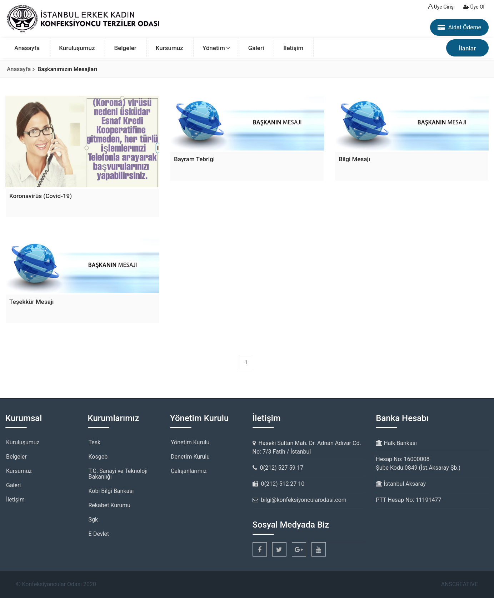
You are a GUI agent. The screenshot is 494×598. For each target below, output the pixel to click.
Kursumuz (169, 47)
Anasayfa (27, 47)
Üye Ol (473, 7)
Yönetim (214, 47)
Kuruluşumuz (77, 47)
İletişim (293, 47)
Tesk (95, 442)
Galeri (256, 47)
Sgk (93, 519)
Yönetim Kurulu (190, 442)
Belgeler (125, 47)
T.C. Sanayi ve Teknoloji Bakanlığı (118, 474)
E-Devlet (99, 533)
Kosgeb (98, 456)
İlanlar (467, 48)
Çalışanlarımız (189, 471)
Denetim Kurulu (190, 456)
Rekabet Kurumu (110, 505)
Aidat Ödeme (459, 27)
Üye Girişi (441, 7)
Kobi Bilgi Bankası (111, 491)
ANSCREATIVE (459, 584)
